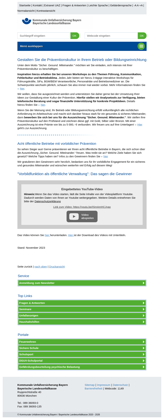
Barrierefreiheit (93, 388)
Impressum (103, 384)
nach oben (40, 266)
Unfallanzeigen (28, 315)
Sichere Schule (29, 348)
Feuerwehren (27, 341)
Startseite (25, 5)
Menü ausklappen (82, 46)
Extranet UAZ (52, 5)
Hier (138, 124)
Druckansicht (57, 266)
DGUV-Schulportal (31, 360)
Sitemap (90, 384)
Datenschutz (120, 384)
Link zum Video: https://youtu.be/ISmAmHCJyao (82, 206)
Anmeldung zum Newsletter (37, 282)
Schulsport (26, 354)
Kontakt (37, 5)
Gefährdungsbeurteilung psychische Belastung (49, 366)
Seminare (25, 309)
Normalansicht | (26, 10)
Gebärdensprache (121, 5)
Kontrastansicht (46, 10)
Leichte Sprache (98, 5)
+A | (141, 5)
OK (74, 35)
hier (20, 88)
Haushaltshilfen (29, 321)
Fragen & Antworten (74, 5)
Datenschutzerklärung (47, 201)
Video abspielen (87, 216)
